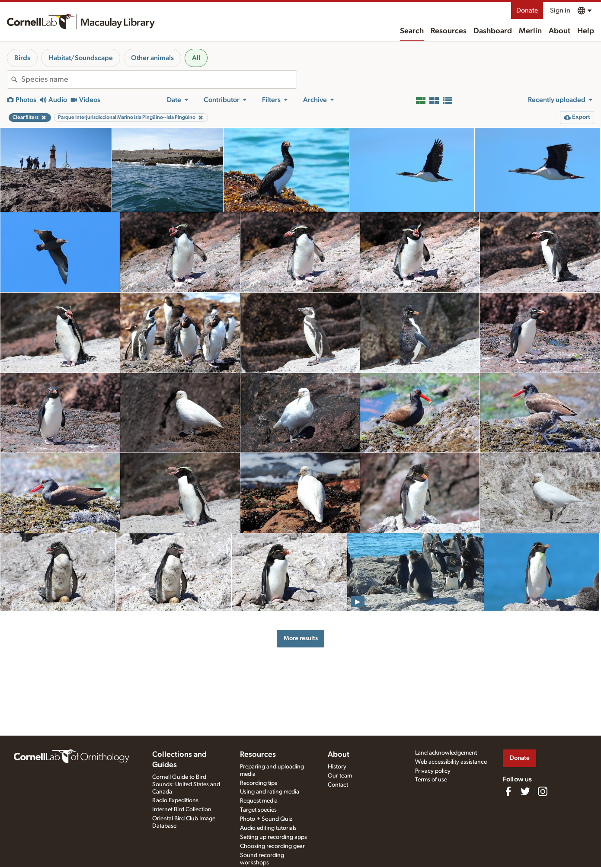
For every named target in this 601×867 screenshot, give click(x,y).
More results (301, 638)
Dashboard (492, 31)
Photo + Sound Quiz (266, 819)
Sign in (560, 10)
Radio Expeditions (175, 800)
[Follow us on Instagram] (542, 791)
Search (412, 31)
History (337, 767)
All (196, 57)
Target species (258, 810)
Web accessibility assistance (451, 762)
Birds (22, 57)
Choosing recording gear (272, 846)
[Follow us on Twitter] (525, 791)
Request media (259, 801)
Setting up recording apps (273, 837)
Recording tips (258, 783)
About (559, 31)
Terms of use (431, 780)
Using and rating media (269, 792)
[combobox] (159, 79)
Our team (340, 776)
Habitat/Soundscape (80, 57)
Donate (527, 10)
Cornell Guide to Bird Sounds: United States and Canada (186, 784)
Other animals (152, 57)
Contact (338, 785)
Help (585, 31)
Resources (449, 31)
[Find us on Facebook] (508, 791)
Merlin (530, 31)
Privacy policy (433, 771)
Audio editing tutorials (268, 828)
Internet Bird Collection (181, 809)
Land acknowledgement (446, 753)
